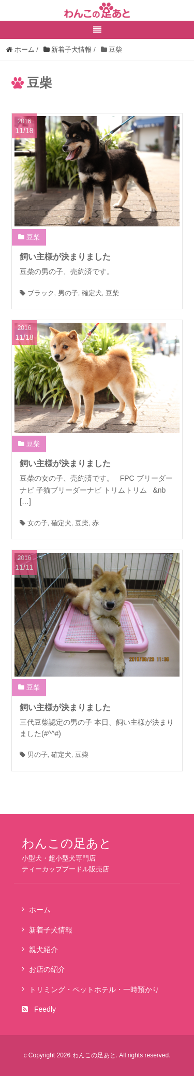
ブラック (40, 293)
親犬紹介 (43, 949)
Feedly (39, 1009)
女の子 (37, 523)
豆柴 (33, 237)
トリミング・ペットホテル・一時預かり (94, 989)
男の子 (68, 293)
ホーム (40, 910)
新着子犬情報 (50, 930)
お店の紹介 (47, 969)
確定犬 (92, 293)
